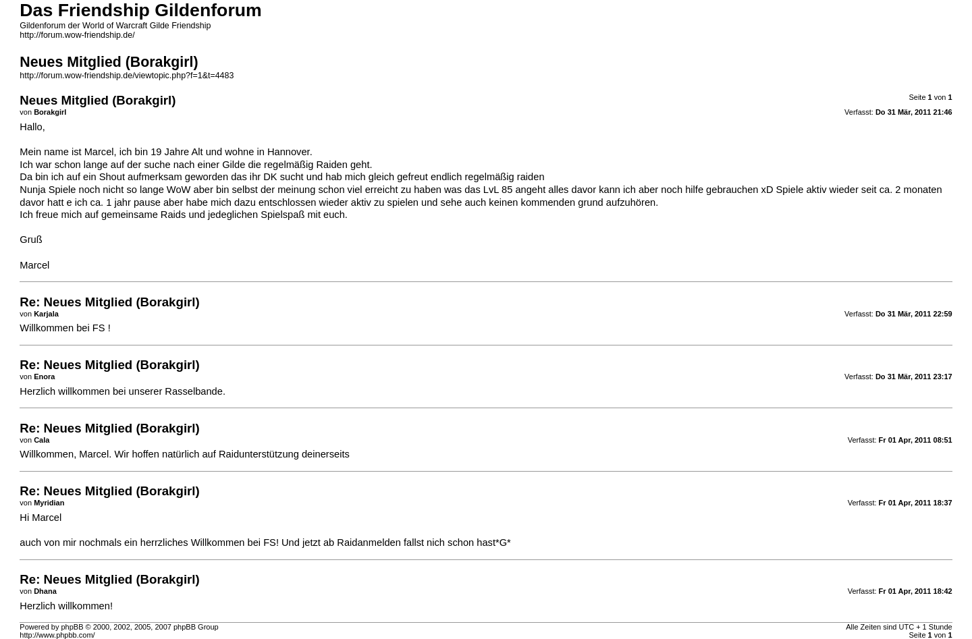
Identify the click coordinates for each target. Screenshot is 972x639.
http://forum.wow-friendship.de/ (77, 35)
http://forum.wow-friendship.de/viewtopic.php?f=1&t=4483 (127, 75)
